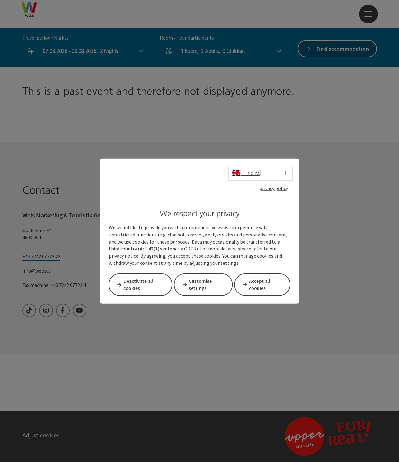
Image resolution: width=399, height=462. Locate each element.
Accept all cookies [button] (261, 284)
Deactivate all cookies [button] (140, 284)
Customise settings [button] (202, 284)
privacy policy (273, 188)
